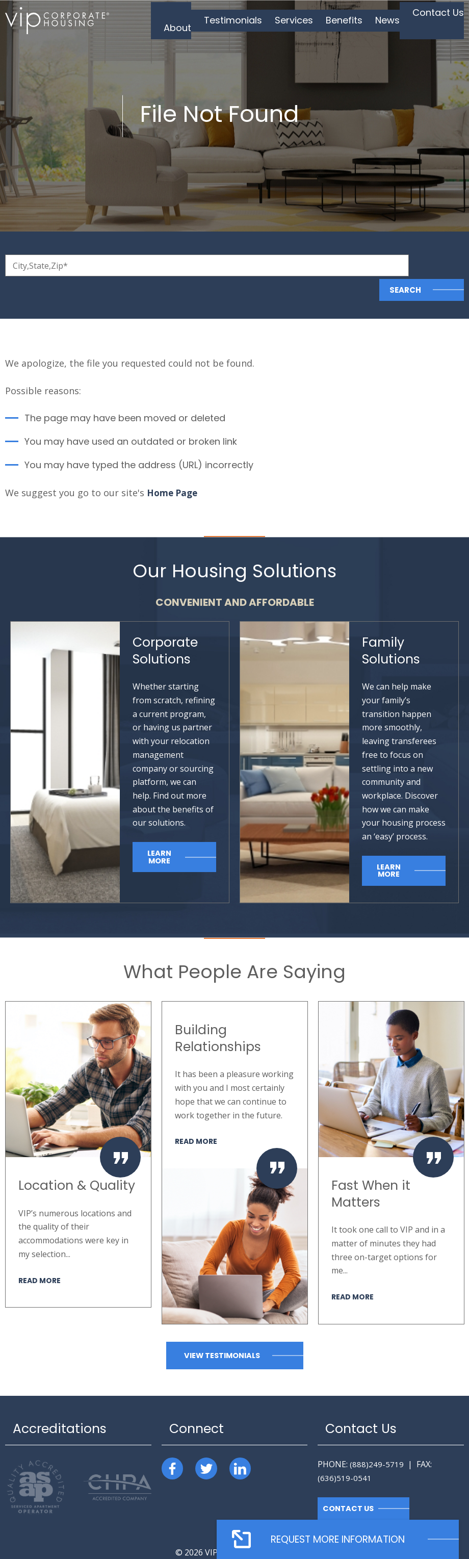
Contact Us (435, 20)
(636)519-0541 (345, 1454)
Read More (40, 1256)
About (201, 20)
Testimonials (250, 20)
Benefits (350, 20)
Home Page (173, 468)
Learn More (159, 833)
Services (305, 20)
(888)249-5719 (377, 1440)
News (389, 20)
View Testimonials (221, 1331)
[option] (78, 1130)
